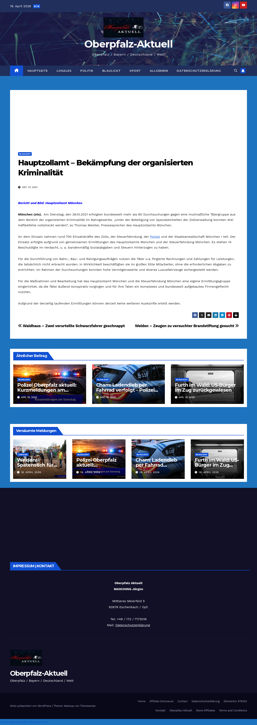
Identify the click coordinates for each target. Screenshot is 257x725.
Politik (86, 71)
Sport (135, 71)
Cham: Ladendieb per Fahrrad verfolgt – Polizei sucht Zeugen (125, 390)
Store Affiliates (205, 710)
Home (141, 701)
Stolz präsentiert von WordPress (31, 705)
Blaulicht (111, 71)
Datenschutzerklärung (199, 71)
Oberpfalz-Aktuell (128, 44)
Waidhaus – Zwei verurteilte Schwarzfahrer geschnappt (71, 326)
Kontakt (160, 710)
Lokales (64, 71)
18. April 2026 (31, 472)
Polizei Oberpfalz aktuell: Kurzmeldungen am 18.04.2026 (46, 390)
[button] (235, 71)
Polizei (155, 237)
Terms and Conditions (233, 710)
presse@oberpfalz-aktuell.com (24, 722)
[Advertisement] (128, 118)
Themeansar (88, 705)
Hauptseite (38, 71)
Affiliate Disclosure (161, 701)
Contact (182, 701)
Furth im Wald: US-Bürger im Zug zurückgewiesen (205, 387)
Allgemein (159, 71)
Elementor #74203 (235, 701)
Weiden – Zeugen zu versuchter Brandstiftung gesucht (187, 326)
